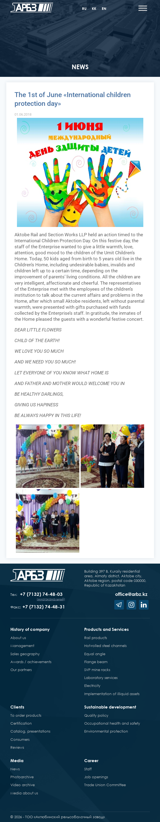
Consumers (20, 739)
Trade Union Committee (105, 785)
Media (17, 760)
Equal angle (94, 654)
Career (91, 760)
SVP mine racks (97, 669)
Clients (17, 706)
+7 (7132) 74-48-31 (43, 607)
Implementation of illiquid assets (111, 694)
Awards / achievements (30, 662)
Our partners (21, 669)
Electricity (92, 685)
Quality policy (96, 715)
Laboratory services (101, 677)
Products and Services (106, 629)
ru (84, 8)
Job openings (96, 777)
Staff (88, 769)
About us (18, 638)
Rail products (95, 638)
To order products (25, 715)
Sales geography (25, 654)
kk (94, 8)
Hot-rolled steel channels (105, 645)
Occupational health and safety (112, 723)
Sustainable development (110, 706)
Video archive (22, 785)
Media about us (24, 793)
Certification (21, 723)
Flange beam (95, 662)
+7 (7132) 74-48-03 (41, 594)
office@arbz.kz (131, 594)
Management (22, 645)
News (15, 769)
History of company (30, 629)
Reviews (17, 747)
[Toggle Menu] (142, 8)
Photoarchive (22, 777)
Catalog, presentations (30, 731)
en (104, 8)
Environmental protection (106, 731)
